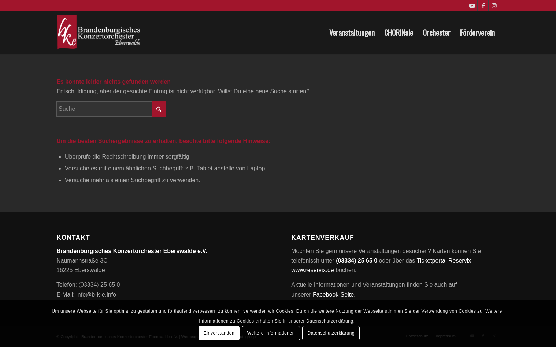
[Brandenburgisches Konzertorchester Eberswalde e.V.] (99, 32)
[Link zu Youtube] (472, 5)
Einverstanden (219, 333)
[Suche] (111, 109)
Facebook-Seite (333, 294)
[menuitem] (352, 32)
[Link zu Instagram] (494, 5)
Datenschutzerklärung (331, 333)
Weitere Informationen (271, 333)
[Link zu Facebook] (483, 5)
